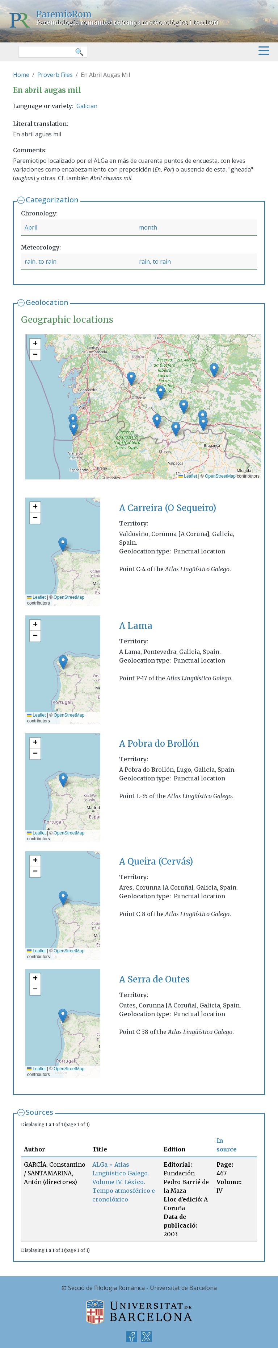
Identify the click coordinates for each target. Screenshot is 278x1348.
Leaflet (187, 476)
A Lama (135, 625)
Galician (86, 106)
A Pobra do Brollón (159, 743)
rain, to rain (40, 261)
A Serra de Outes (154, 979)
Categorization (52, 200)
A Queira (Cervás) (156, 861)
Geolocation (47, 302)
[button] (175, 429)
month (148, 227)
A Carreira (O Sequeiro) (167, 508)
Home (21, 75)
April (31, 227)
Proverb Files (55, 75)
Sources (39, 1112)
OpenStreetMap (220, 476)
